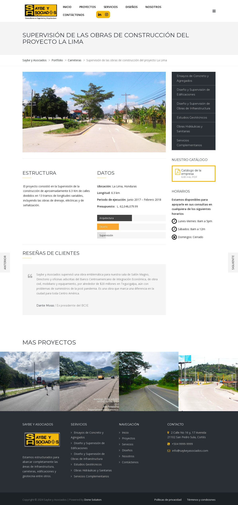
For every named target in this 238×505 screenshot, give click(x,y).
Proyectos (128, 438)
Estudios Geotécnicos (192, 117)
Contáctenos (130, 462)
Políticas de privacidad (167, 499)
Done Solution (92, 499)
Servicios (127, 444)
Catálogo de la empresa (191, 172)
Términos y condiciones (201, 499)
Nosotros (128, 456)
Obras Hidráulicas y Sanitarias (190, 129)
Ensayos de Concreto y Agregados (193, 78)
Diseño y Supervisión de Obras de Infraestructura (193, 106)
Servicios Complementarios (189, 143)
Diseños (127, 450)
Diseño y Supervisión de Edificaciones (193, 92)
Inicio (125, 432)
